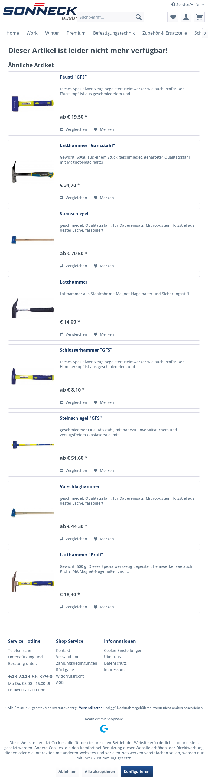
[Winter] (52, 33)
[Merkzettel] (172, 17)
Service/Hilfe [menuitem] (185, 4)
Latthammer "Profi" (81, 555)
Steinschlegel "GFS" (81, 418)
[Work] (32, 33)
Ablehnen (67, 771)
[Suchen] (138, 17)
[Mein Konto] (186, 17)
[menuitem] (111, 17)
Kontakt (63, 650)
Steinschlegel (74, 213)
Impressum (114, 669)
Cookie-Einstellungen (123, 650)
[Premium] (76, 33)
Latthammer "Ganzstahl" (87, 145)
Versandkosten (91, 707)
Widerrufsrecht (70, 676)
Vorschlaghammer (80, 486)
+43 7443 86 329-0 (30, 676)
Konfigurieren (137, 771)
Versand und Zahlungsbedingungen (76, 660)
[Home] (13, 33)
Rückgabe (65, 669)
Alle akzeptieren (100, 771)
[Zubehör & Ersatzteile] (165, 33)
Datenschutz (115, 663)
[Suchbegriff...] (111, 17)
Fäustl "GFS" (73, 77)
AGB (60, 682)
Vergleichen (73, 129)
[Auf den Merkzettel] (104, 129)
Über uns (112, 656)
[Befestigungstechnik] (114, 33)
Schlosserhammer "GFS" (86, 350)
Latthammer (73, 282)
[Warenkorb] (199, 17)
